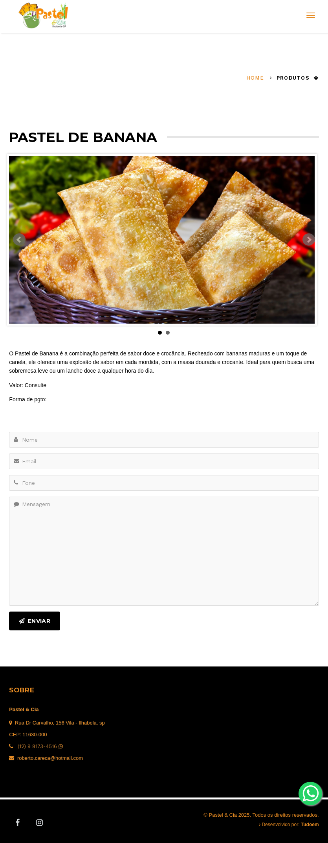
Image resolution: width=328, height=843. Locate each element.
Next (308, 239)
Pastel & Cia (23, 709)
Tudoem (310, 824)
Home (255, 78)
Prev (19, 239)
